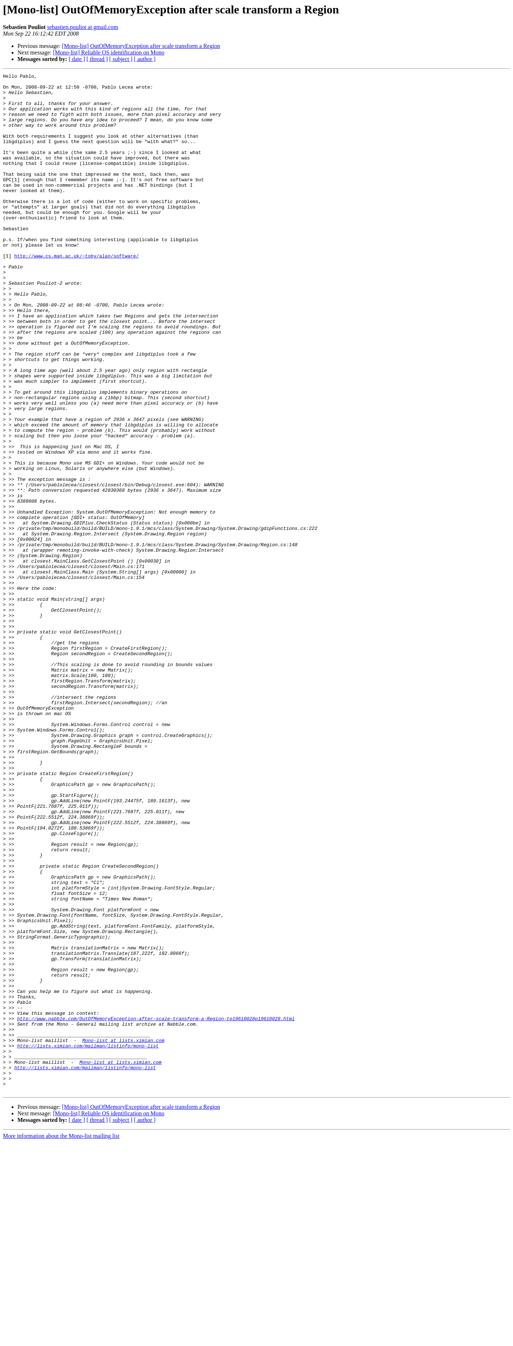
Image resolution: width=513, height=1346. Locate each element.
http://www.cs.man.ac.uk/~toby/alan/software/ (76, 292)
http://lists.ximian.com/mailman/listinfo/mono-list (88, 1240)
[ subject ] (121, 59)
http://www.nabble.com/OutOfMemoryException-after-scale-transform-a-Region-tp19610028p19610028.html (155, 1208)
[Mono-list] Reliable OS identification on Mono (108, 52)
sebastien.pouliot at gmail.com (82, 27)
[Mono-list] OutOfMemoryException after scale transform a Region (141, 46)
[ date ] (77, 59)
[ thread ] (97, 59)
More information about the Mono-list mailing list (61, 1340)
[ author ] (145, 59)
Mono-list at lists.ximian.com (123, 1234)
